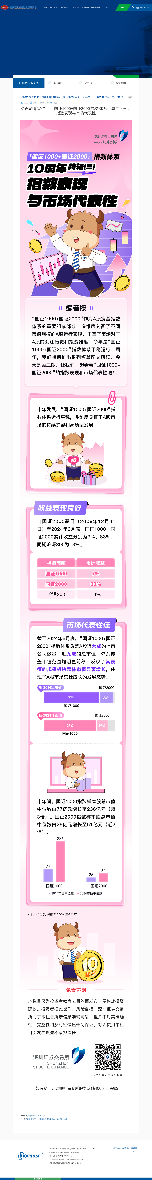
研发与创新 (75, 7)
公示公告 (57, 83)
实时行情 (89, 83)
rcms (26, 103)
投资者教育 (121, 83)
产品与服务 (64, 7)
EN (122, 7)
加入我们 (105, 7)
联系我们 (126, 1148)
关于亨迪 (53, 7)
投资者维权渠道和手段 (36, 1115)
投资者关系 (95, 7)
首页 (45, 7)
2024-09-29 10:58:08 (41, 103)
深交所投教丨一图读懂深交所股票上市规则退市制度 (47, 1119)
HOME (22, 83)
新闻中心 (85, 7)
